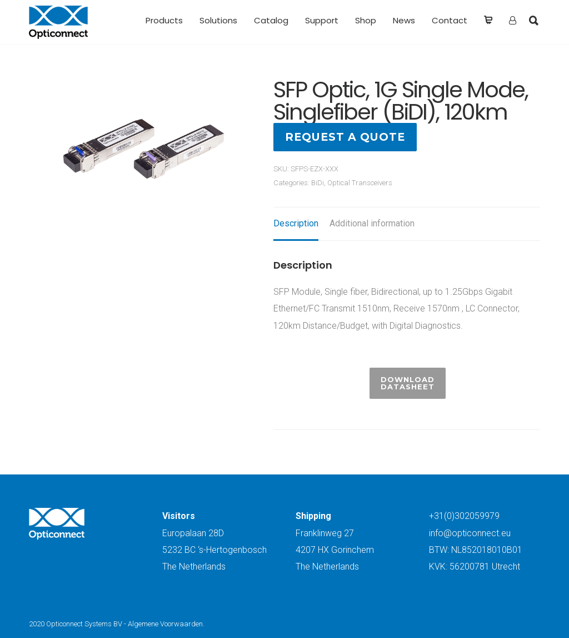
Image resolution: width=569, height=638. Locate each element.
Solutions (218, 20)
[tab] (295, 224)
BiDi (317, 183)
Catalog (271, 20)
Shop (365, 20)
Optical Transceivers (359, 183)
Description (295, 223)
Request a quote (345, 137)
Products (164, 20)
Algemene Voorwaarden (165, 624)
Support (321, 20)
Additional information (372, 223)
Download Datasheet (408, 383)
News (404, 20)
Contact (449, 20)
